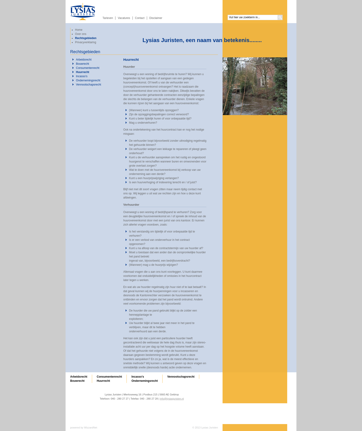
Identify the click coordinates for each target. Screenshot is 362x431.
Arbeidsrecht (83, 59)
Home (78, 29)
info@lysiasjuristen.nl (172, 398)
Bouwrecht (82, 63)
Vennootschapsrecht (88, 84)
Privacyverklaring (85, 42)
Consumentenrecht (87, 68)
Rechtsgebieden (86, 38)
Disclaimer (155, 18)
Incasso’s (81, 76)
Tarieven (108, 18)
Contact (140, 18)
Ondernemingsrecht (88, 80)
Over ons (80, 34)
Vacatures (124, 18)
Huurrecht (82, 72)
